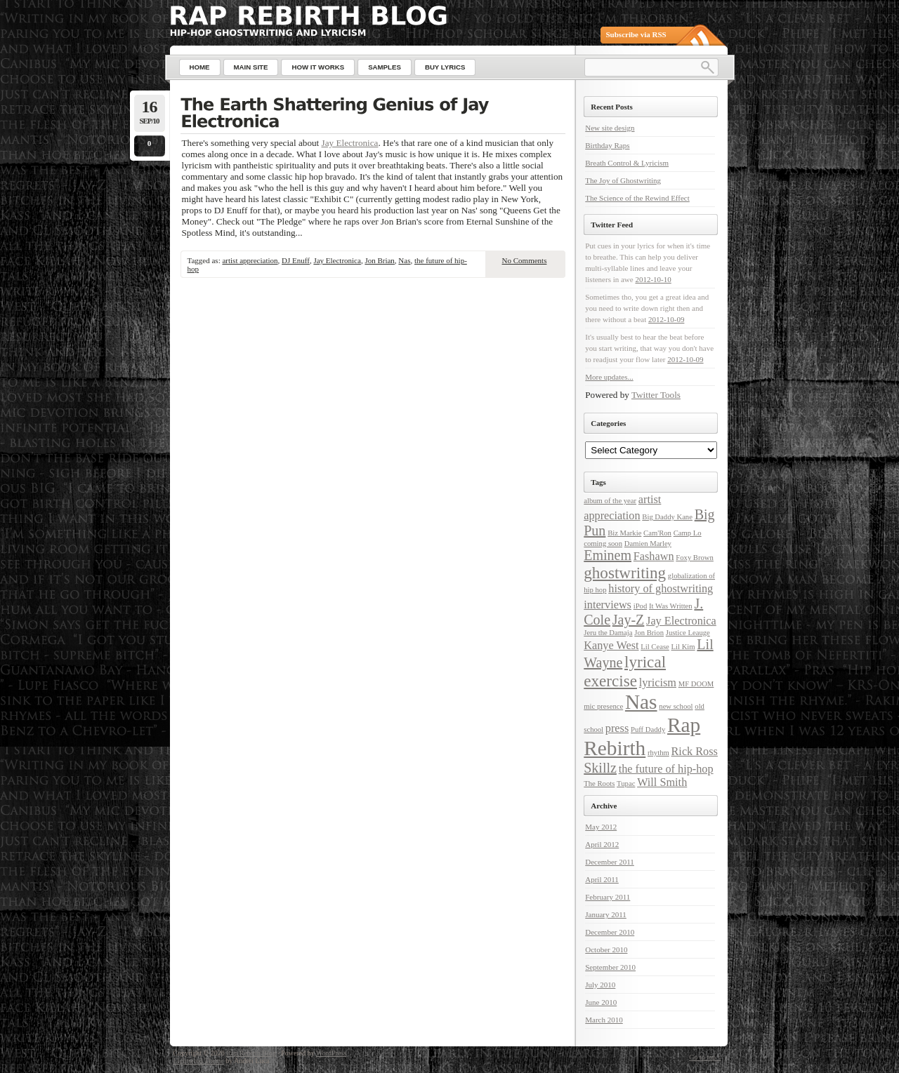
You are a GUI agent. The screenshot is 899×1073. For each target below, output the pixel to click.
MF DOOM (696, 684)
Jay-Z (628, 619)
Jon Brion (649, 633)
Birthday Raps (607, 145)
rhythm (658, 753)
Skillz (600, 767)
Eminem (607, 555)
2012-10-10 (653, 279)
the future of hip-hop (666, 769)
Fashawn (654, 556)
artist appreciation (249, 260)
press (617, 728)
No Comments (524, 260)
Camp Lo (688, 533)
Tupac (626, 783)
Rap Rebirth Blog (251, 1053)
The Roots (599, 783)
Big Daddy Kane (667, 517)
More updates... (609, 377)
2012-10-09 (666, 319)
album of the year (610, 501)
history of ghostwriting (660, 588)
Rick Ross (694, 751)
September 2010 (610, 967)
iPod (641, 606)
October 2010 (606, 949)
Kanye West (611, 645)
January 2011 (605, 914)
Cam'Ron (657, 533)
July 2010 (600, 984)
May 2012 (601, 826)
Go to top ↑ (705, 1057)
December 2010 (609, 932)
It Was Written (671, 606)
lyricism (657, 683)
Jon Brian (379, 260)
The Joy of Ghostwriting (623, 180)
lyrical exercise (625, 671)
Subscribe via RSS (636, 34)
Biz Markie (624, 533)
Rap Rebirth (642, 736)
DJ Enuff (296, 260)
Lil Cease (655, 647)
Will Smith (662, 782)
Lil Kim (683, 647)
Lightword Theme (198, 1061)
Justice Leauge (688, 633)
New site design (609, 128)
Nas (404, 260)
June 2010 (601, 1002)
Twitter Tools (656, 394)
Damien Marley (647, 543)
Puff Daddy (648, 729)
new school (676, 706)
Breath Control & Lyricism (627, 163)
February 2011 (607, 897)
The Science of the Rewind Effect (637, 198)
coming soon (603, 543)
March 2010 (603, 1019)
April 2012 (602, 844)
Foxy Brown (695, 557)
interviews (607, 605)
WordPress (331, 1053)
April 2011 (602, 879)
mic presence (603, 706)
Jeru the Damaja (608, 633)
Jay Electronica (350, 143)
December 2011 (609, 862)
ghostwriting (625, 573)
